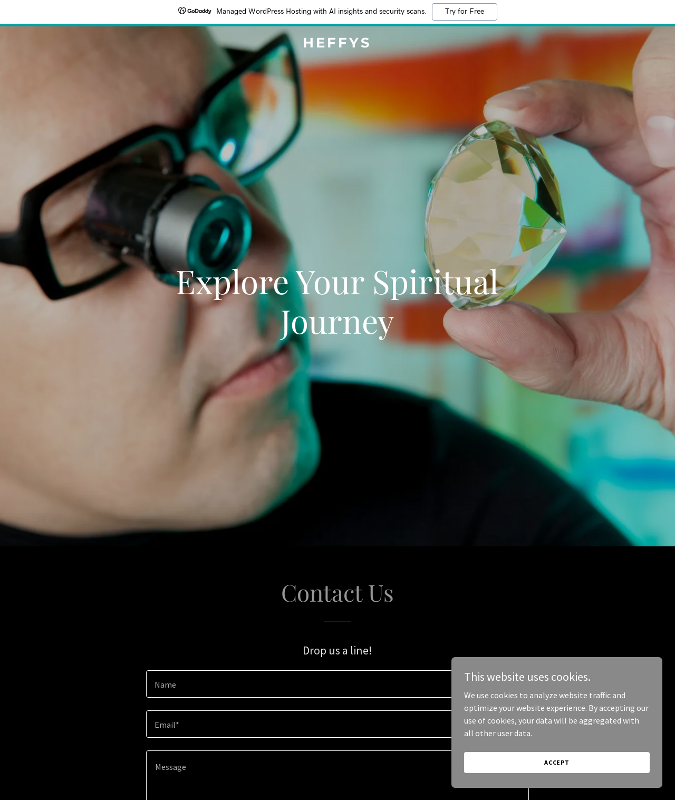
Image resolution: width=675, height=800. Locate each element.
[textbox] (337, 684)
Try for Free (464, 11)
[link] (338, 44)
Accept (557, 762)
